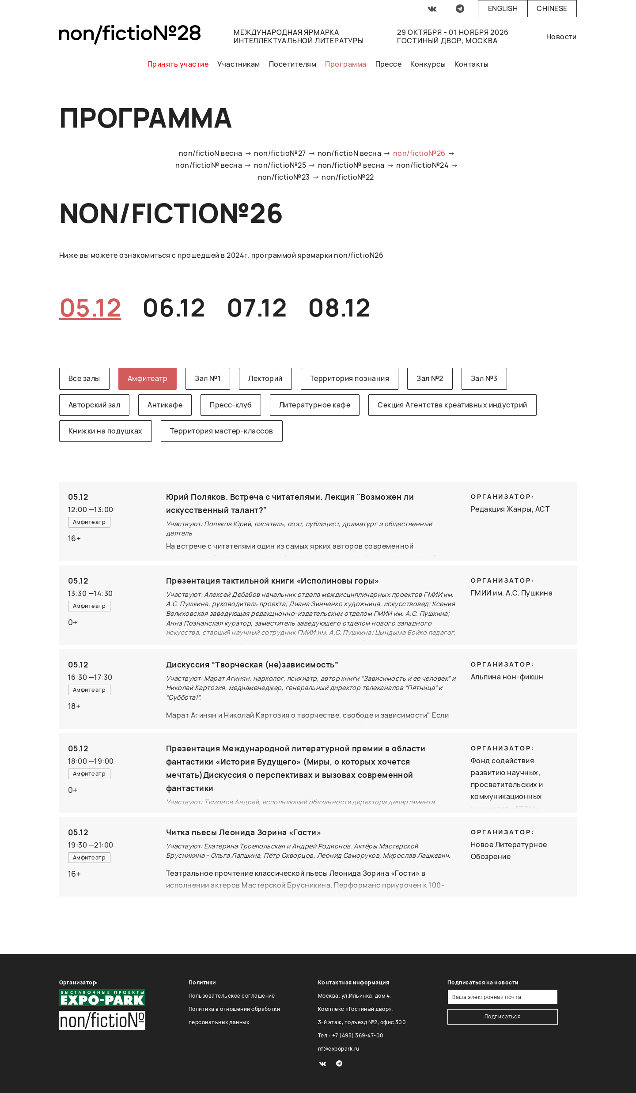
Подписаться (503, 1016)
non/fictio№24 (422, 165)
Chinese (552, 8)
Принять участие (178, 64)
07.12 (257, 307)
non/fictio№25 (280, 165)
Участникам (238, 64)
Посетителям (292, 64)
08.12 (339, 307)
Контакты (471, 64)
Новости (561, 36)
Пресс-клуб (231, 405)
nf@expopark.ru (339, 1048)
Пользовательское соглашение (232, 995)
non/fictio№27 (280, 153)
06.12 (173, 307)
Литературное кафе (314, 405)
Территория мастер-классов (221, 431)
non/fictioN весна (210, 153)
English (503, 8)
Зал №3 (484, 378)
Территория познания (349, 378)
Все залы (84, 378)
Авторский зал (94, 405)
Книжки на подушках (105, 431)
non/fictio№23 (284, 177)
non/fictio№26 (419, 153)
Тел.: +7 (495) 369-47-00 (351, 1035)
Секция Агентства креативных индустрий (452, 405)
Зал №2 (429, 378)
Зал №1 (208, 378)
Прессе (388, 64)
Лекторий (265, 378)
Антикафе (165, 405)
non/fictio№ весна (208, 165)
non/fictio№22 (348, 177)
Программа (345, 64)
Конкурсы (428, 64)
